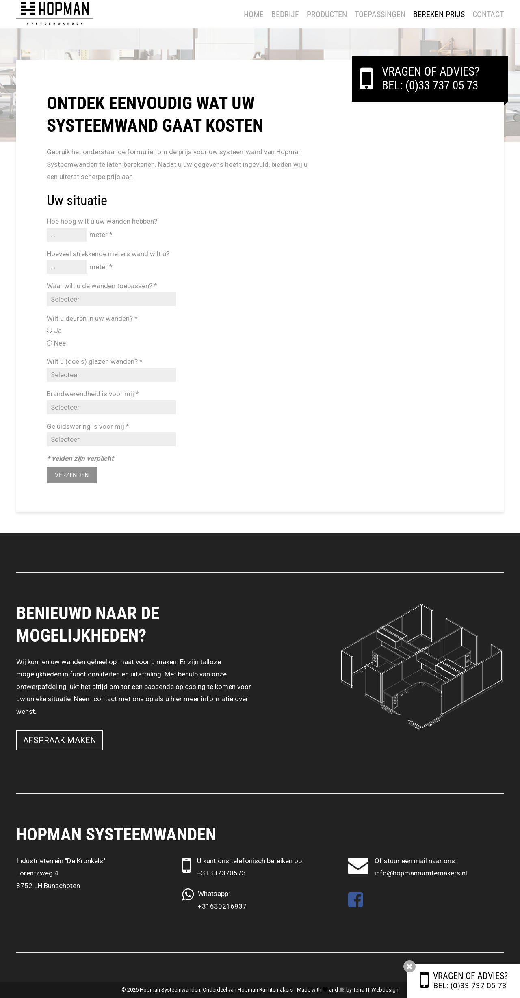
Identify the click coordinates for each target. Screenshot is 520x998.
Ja (58, 330)
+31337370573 (221, 873)
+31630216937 (222, 906)
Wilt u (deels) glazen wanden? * (95, 361)
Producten (327, 14)
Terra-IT (361, 990)
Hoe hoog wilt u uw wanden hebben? (102, 221)
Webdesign (385, 990)
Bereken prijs (439, 14)
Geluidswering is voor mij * (88, 426)
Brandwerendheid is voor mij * (93, 394)
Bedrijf (285, 14)
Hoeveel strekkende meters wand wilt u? (108, 254)
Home (254, 14)
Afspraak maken (59, 740)
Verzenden (72, 475)
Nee (60, 343)
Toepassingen (380, 14)
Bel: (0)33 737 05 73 (470, 985)
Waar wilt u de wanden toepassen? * (102, 286)
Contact (488, 14)
